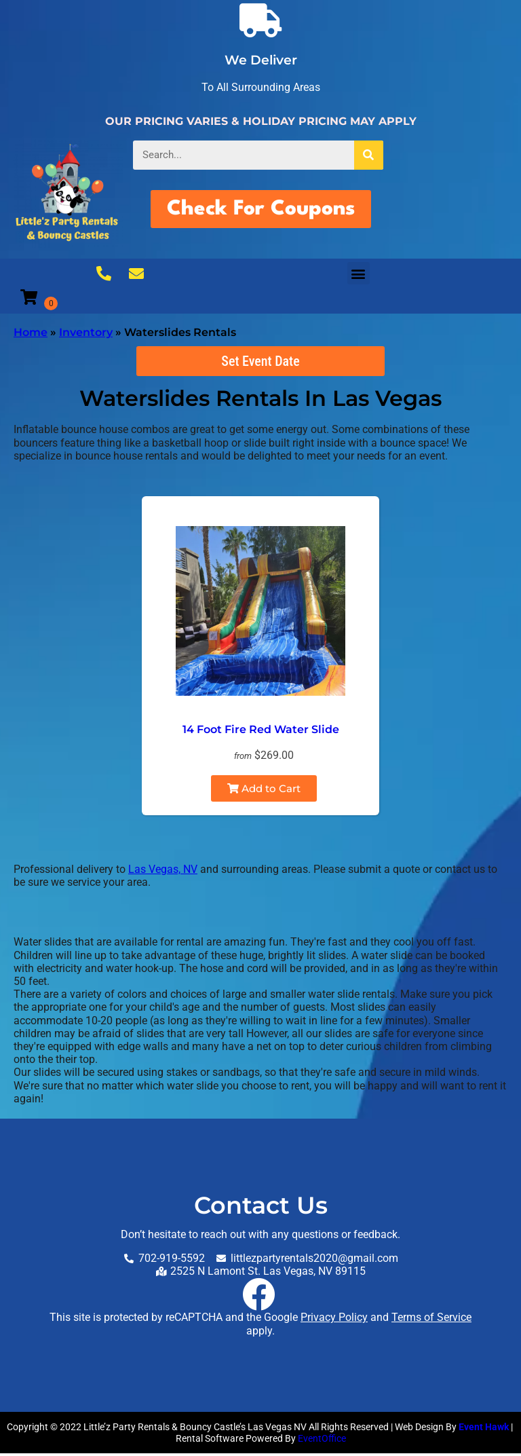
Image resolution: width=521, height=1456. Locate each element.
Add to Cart (264, 791)
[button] (358, 276)
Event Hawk (484, 1429)
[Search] (368, 155)
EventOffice (322, 1441)
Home (30, 335)
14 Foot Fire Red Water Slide (260, 732)
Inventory (86, 335)
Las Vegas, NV (162, 871)
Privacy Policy (334, 1319)
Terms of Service (431, 1319)
